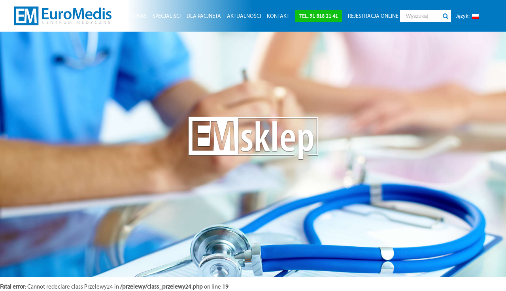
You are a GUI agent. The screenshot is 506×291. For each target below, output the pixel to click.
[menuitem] (138, 16)
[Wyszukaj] (420, 16)
